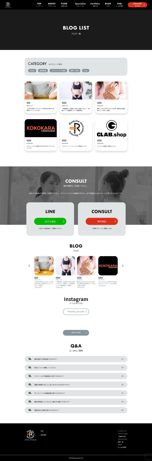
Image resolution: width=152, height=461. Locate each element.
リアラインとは (52, 5)
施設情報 (43, 70)
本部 (42, 431)
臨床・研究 (75, 70)
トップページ (39, 5)
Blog (85, 70)
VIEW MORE (76, 333)
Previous (29, 265)
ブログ (108, 5)
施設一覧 (95, 5)
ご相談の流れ (64, 5)
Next (123, 265)
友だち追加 (50, 221)
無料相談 (137, 5)
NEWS (32, 70)
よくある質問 (119, 5)
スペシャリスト (80, 5)
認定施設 (43, 435)
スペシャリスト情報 (58, 70)
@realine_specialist (76, 312)
